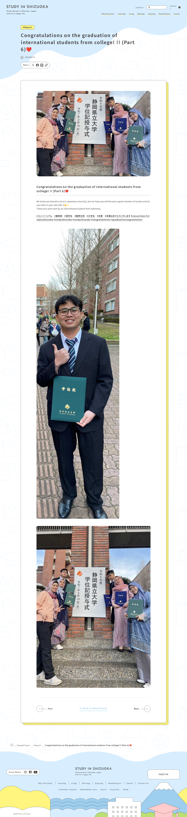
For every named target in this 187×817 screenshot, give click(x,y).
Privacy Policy (114, 789)
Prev (50, 709)
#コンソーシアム (44, 215)
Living (131, 13)
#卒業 (100, 215)
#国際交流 (79, 215)
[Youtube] (35, 772)
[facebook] (30, 772)
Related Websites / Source (88, 789)
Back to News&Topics (93, 708)
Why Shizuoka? (108, 13)
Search (149, 7)
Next (136, 709)
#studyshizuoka (63, 219)
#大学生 (91, 215)
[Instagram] (25, 772)
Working (141, 13)
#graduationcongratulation (126, 219)
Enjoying (151, 13)
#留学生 (68, 215)
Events (177, 13)
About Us (103, 789)
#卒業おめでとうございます (117, 215)
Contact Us (140, 7)
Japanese (173, 7)
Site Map (125, 789)
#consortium (138, 215)
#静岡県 (58, 215)
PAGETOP (163, 774)
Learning (122, 13)
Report (37, 745)
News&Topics (165, 13)
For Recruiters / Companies (67, 789)
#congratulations (101, 219)
